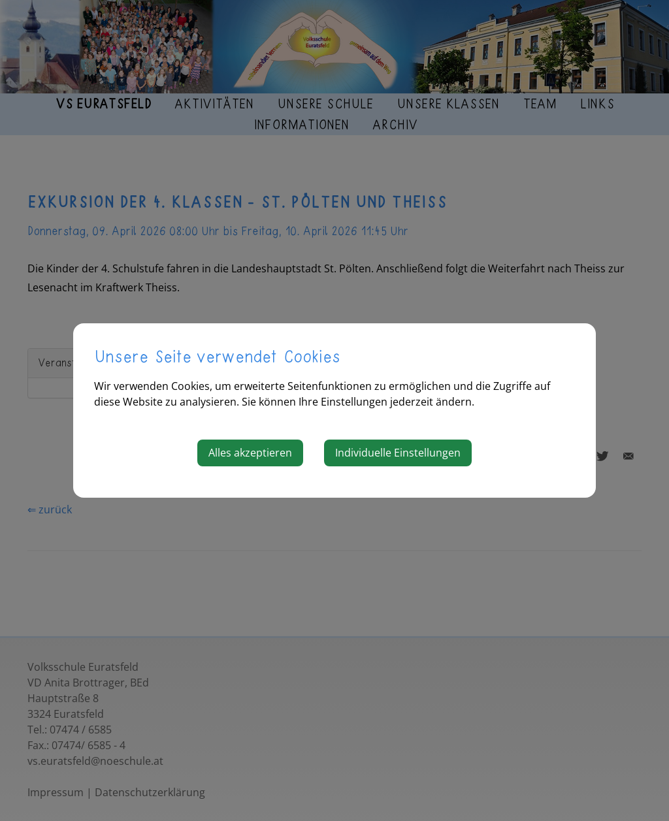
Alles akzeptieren (250, 452)
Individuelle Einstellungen (398, 452)
